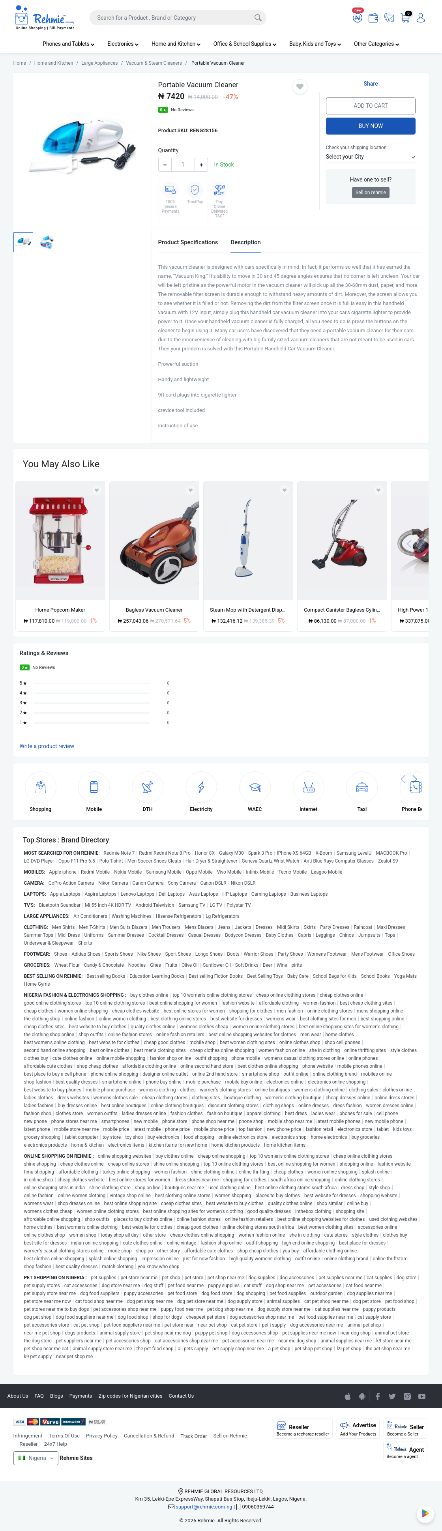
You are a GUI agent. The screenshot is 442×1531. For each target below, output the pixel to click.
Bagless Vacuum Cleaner (154, 610)
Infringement (28, 1436)
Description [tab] (245, 242)
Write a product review (47, 746)
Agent (405, 1451)
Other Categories (376, 44)
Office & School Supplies (245, 44)
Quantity (168, 150)
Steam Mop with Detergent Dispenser (248, 610)
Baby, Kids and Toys (315, 44)
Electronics (123, 44)
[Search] (178, 18)
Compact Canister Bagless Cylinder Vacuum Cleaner (342, 610)
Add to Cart (371, 106)
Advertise (358, 1429)
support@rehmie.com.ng (204, 1507)
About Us (17, 1396)
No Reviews (182, 109)
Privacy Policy (102, 1436)
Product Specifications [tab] (188, 242)
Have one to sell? (371, 179)
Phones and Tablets (69, 44)
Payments (80, 1396)
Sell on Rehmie (230, 1436)
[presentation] (409, 544)
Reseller (29, 1444)
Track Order (193, 1436)
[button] (371, 156)
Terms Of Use (64, 1436)
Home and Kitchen (176, 44)
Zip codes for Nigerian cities (130, 1396)
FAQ (39, 1396)
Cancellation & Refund (149, 1436)
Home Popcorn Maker (60, 610)
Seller (405, 1429)
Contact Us (181, 1396)
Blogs (56, 1396)
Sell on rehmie (371, 192)
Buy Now (371, 126)
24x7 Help (55, 1444)
